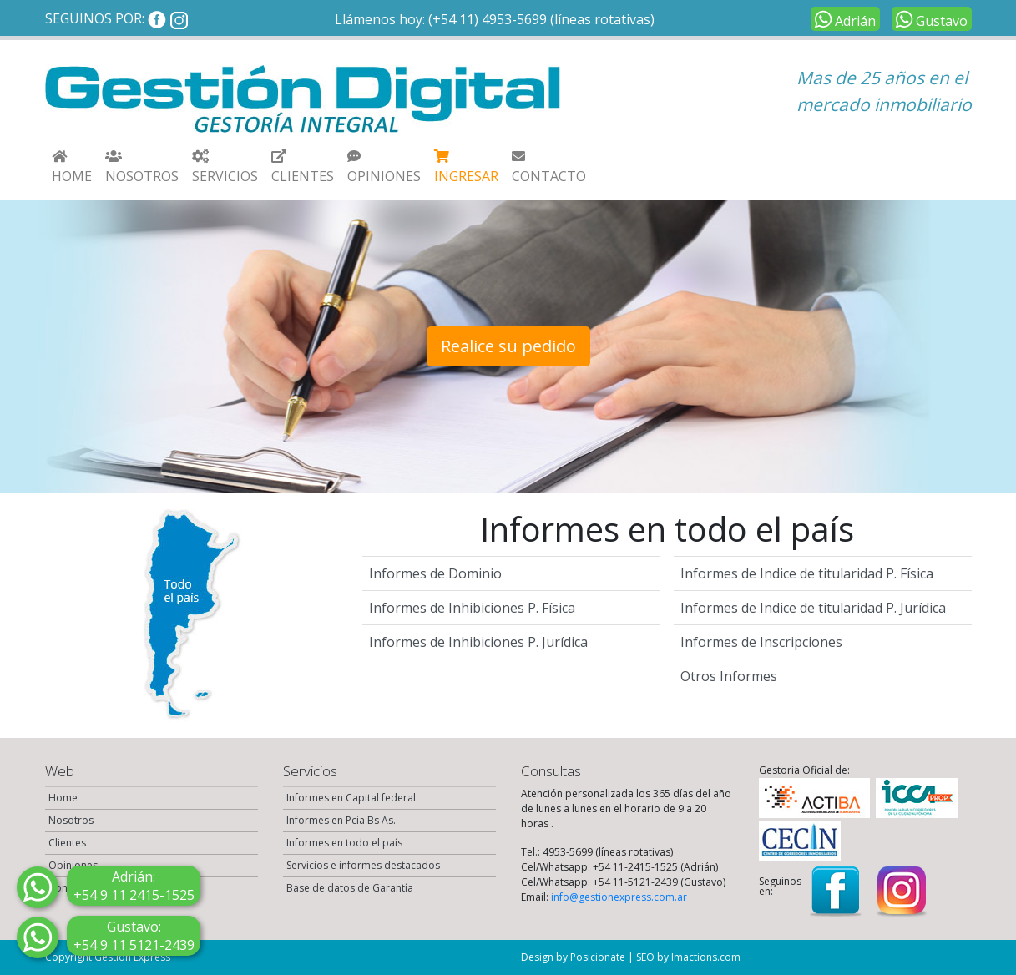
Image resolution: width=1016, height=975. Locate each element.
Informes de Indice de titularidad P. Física (806, 573)
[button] (225, 166)
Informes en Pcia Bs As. (341, 820)
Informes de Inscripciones (761, 642)
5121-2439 (134, 935)
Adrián (843, 19)
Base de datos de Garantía (349, 888)
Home (63, 798)
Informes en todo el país (344, 843)
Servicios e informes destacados (363, 865)
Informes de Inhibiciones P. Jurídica (478, 642)
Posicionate (597, 957)
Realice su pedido (508, 346)
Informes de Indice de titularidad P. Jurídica (813, 608)
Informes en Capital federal (351, 798)
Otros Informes (728, 676)
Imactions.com (706, 957)
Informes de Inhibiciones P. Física (472, 608)
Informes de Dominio (435, 573)
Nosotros (71, 820)
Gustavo (930, 19)
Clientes (67, 843)
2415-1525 (134, 885)
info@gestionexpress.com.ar (619, 897)
